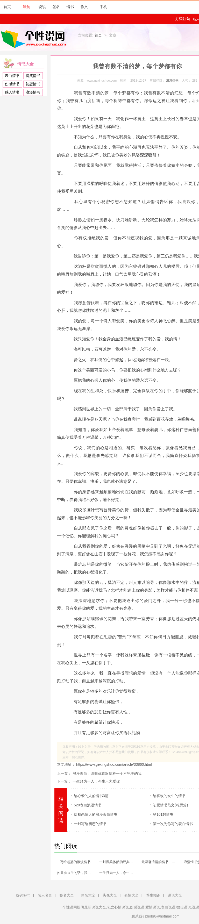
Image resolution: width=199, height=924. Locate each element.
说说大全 (175, 895)
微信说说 (183, 907)
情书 (70, 7)
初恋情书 (33, 84)
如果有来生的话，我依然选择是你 (76, 873)
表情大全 (131, 895)
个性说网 (34, 38)
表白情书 (12, 76)
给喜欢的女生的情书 (169, 796)
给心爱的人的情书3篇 (91, 796)
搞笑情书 (33, 76)
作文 (84, 7)
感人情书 (12, 92)
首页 (7, 7)
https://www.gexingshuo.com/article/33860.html (113, 764)
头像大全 (110, 895)
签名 (56, 7)
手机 (101, 6)
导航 (24, 6)
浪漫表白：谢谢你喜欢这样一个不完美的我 (107, 773)
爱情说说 (152, 907)
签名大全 (66, 895)
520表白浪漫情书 (88, 805)
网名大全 (88, 895)
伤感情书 (12, 84)
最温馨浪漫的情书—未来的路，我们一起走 (160, 862)
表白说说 (168, 907)
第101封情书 (163, 814)
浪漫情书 (33, 92)
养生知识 (153, 895)
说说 (42, 7)
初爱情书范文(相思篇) (170, 805)
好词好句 (182, 19)
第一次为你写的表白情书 (173, 824)
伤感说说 (137, 907)
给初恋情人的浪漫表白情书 (95, 814)
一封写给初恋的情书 (90, 824)
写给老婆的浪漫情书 (75, 862)
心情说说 (121, 907)
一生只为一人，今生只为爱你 (96, 781)
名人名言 (45, 895)
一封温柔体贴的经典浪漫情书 (118, 862)
